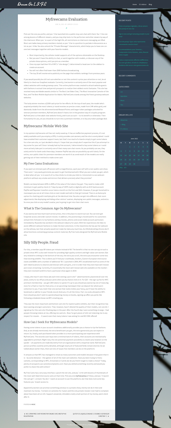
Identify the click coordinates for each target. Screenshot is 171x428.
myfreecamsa (80, 376)
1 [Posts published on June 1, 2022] (129, 147)
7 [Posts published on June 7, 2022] (125, 151)
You (122, 105)
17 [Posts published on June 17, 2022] (138, 155)
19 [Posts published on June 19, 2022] (147, 155)
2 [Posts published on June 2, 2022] (134, 147)
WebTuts (101, 425)
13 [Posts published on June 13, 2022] (121, 155)
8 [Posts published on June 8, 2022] (129, 151)
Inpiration (124, 96)
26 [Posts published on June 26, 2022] (147, 160)
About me (124, 120)
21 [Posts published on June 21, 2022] (125, 160)
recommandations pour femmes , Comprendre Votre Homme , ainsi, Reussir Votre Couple (133, 52)
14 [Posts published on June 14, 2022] (125, 155)
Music (33, 404)
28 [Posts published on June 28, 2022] (125, 164)
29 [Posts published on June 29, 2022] (130, 164)
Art (122, 92)
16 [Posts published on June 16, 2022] (134, 155)
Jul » (125, 167)
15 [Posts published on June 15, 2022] (130, 155)
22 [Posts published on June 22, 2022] (130, 160)
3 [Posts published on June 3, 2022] (138, 147)
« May (121, 167)
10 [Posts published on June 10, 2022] (138, 151)
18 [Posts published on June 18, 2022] (143, 155)
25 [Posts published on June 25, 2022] (143, 160)
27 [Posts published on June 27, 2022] (121, 164)
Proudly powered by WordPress (77, 425)
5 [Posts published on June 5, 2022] (147, 147)
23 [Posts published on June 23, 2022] (134, 160)
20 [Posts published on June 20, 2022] (121, 160)
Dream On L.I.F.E (32, 4)
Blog (150, 4)
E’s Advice (142, 4)
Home (135, 4)
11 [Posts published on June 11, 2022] (143, 151)
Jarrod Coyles (72, 24)
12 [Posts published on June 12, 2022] (147, 151)
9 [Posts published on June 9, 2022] (134, 151)
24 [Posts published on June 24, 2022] (138, 160)
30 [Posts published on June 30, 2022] (134, 164)
